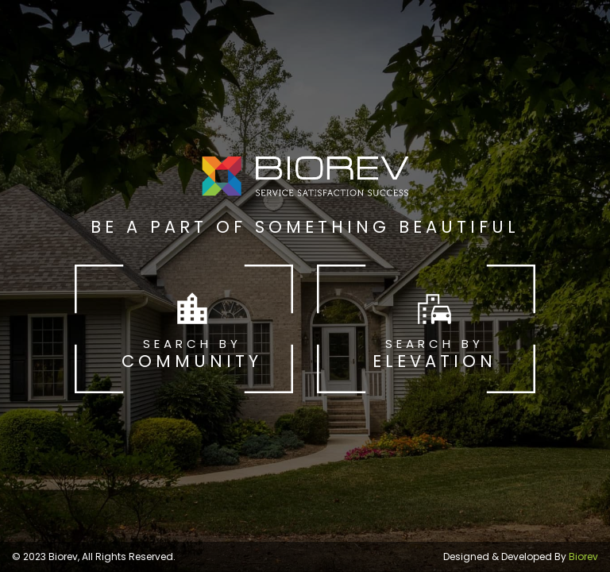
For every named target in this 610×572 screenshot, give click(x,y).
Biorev (583, 556)
